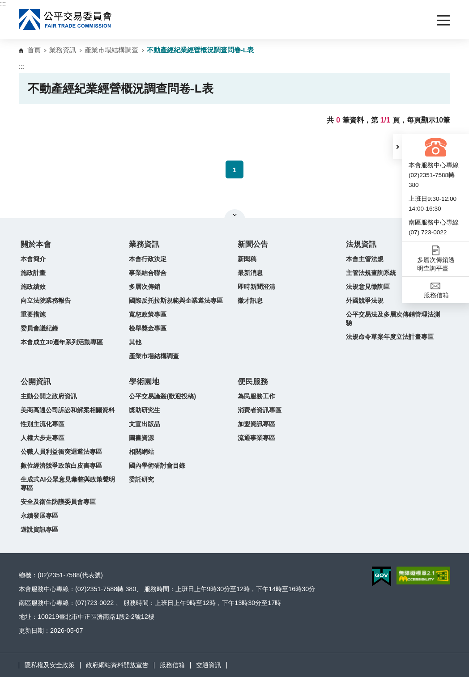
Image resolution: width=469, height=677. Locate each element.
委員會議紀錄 (39, 328)
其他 (135, 342)
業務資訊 (62, 50)
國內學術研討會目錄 (157, 465)
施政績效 (33, 286)
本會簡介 (33, 258)
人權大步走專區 (42, 437)
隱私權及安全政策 (50, 665)
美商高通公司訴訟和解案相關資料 (68, 410)
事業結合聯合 (147, 272)
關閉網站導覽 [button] (234, 214)
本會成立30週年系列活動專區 (62, 342)
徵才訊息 (250, 300)
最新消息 (250, 272)
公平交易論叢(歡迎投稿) (162, 396)
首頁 (34, 50)
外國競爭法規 (365, 300)
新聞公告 (253, 244)
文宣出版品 (144, 423)
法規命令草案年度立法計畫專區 (390, 336)
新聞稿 (247, 258)
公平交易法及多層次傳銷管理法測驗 (393, 318)
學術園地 (144, 381)
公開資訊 (36, 381)
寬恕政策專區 (147, 314)
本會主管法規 (365, 258)
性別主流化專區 (42, 423)
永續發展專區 (39, 515)
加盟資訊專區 (256, 423)
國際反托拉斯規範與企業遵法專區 (176, 300)
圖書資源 (141, 437)
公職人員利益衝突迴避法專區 (61, 451)
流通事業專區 (256, 437)
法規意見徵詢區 (368, 286)
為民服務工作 (256, 396)
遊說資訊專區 (39, 529)
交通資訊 (208, 665)
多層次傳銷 (144, 286)
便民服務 (253, 381)
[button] (397, 146)
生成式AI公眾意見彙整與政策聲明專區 (68, 483)
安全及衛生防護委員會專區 (58, 501)
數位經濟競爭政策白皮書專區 (61, 465)
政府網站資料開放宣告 (117, 665)
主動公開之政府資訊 (49, 396)
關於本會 (36, 244)
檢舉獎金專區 (147, 328)
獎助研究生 (144, 410)
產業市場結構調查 (111, 50)
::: (3, 4)
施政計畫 (33, 272)
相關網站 (141, 451)
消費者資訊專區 (259, 410)
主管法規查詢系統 (371, 272)
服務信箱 (172, 665)
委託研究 (141, 479)
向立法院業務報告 (46, 300)
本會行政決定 (147, 258)
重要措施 (33, 314)
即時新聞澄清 (256, 286)
